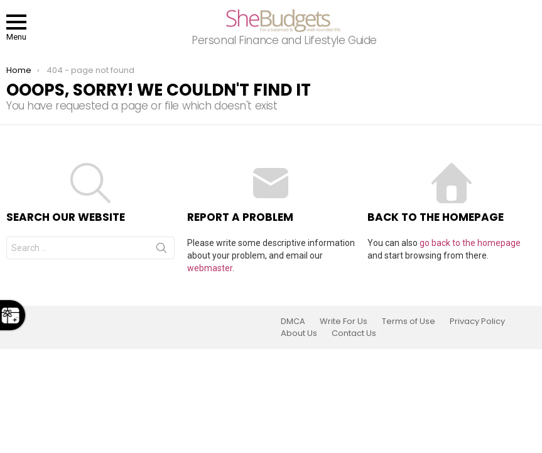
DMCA (293, 321)
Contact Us (354, 333)
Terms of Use (408, 321)
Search (161, 250)
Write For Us (343, 321)
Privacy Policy (477, 321)
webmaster (209, 268)
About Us (299, 333)
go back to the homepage (470, 243)
